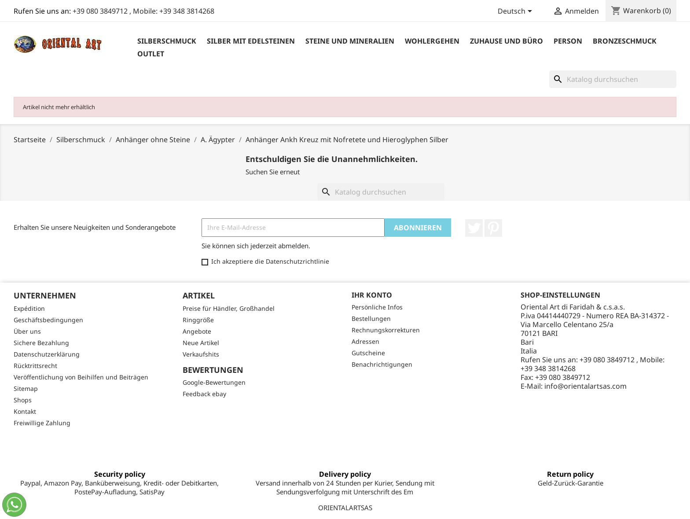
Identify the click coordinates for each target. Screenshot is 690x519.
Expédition (29, 308)
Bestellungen (371, 318)
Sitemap (26, 388)
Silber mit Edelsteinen (251, 41)
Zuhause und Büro (506, 41)
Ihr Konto (372, 295)
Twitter (474, 228)
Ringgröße (198, 320)
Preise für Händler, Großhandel (229, 308)
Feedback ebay (204, 394)
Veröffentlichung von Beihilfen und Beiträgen (81, 377)
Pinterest (493, 228)
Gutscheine (368, 353)
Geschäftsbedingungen (48, 320)
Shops (23, 400)
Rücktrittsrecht (35, 365)
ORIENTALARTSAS (345, 507)
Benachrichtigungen (382, 364)
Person (568, 41)
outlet (150, 54)
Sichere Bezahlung (41, 343)
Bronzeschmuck (625, 41)
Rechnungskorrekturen (386, 330)
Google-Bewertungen (214, 382)
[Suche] (612, 79)
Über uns (27, 331)
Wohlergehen (432, 41)
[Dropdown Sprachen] (516, 12)
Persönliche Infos (377, 307)
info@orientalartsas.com (585, 386)
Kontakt (25, 411)
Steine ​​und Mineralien (349, 41)
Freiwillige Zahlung (42, 423)
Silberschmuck (166, 41)
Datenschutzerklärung (47, 354)
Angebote (197, 331)
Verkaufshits (201, 354)
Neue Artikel (201, 343)
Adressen (365, 341)
